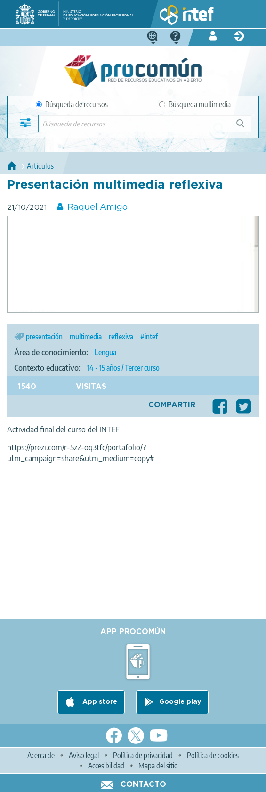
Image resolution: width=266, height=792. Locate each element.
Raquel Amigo (97, 207)
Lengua (105, 352)
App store (99, 702)
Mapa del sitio (158, 765)
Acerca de (41, 755)
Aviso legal (84, 755)
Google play (180, 702)
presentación (44, 336)
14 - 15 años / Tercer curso (123, 367)
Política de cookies (213, 755)
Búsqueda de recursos (72, 104)
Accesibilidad (106, 765)
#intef (149, 336)
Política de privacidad (143, 755)
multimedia (86, 336)
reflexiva (121, 336)
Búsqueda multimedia (195, 104)
